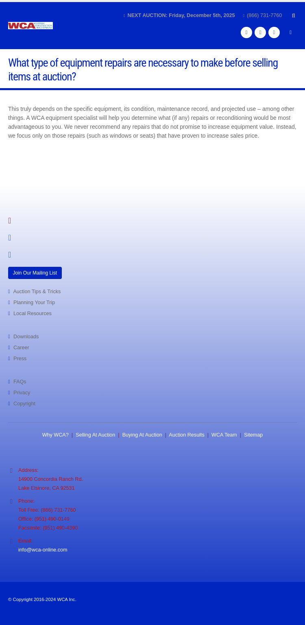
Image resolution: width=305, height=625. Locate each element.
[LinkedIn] (274, 32)
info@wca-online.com (43, 550)
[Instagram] (260, 32)
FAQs (19, 382)
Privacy (21, 393)
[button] (293, 15)
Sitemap (253, 435)
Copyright (24, 404)
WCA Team (224, 435)
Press (19, 358)
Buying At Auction (142, 435)
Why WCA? (55, 435)
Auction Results (187, 435)
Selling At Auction (95, 435)
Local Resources (32, 313)
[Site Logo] (30, 25)
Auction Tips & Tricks (37, 291)
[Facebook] (246, 32)
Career (21, 347)
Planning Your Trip (34, 302)
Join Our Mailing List (35, 273)
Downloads (26, 337)
